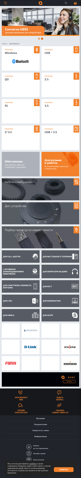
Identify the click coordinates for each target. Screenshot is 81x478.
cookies (32, 463)
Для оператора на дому (60, 271)
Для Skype (60, 315)
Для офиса (20, 315)
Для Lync (20, 301)
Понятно (63, 470)
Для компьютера (60, 300)
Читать (69, 381)
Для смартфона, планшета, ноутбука (20, 286)
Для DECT (60, 286)
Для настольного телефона (60, 256)
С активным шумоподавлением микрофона (20, 271)
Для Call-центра (20, 256)
